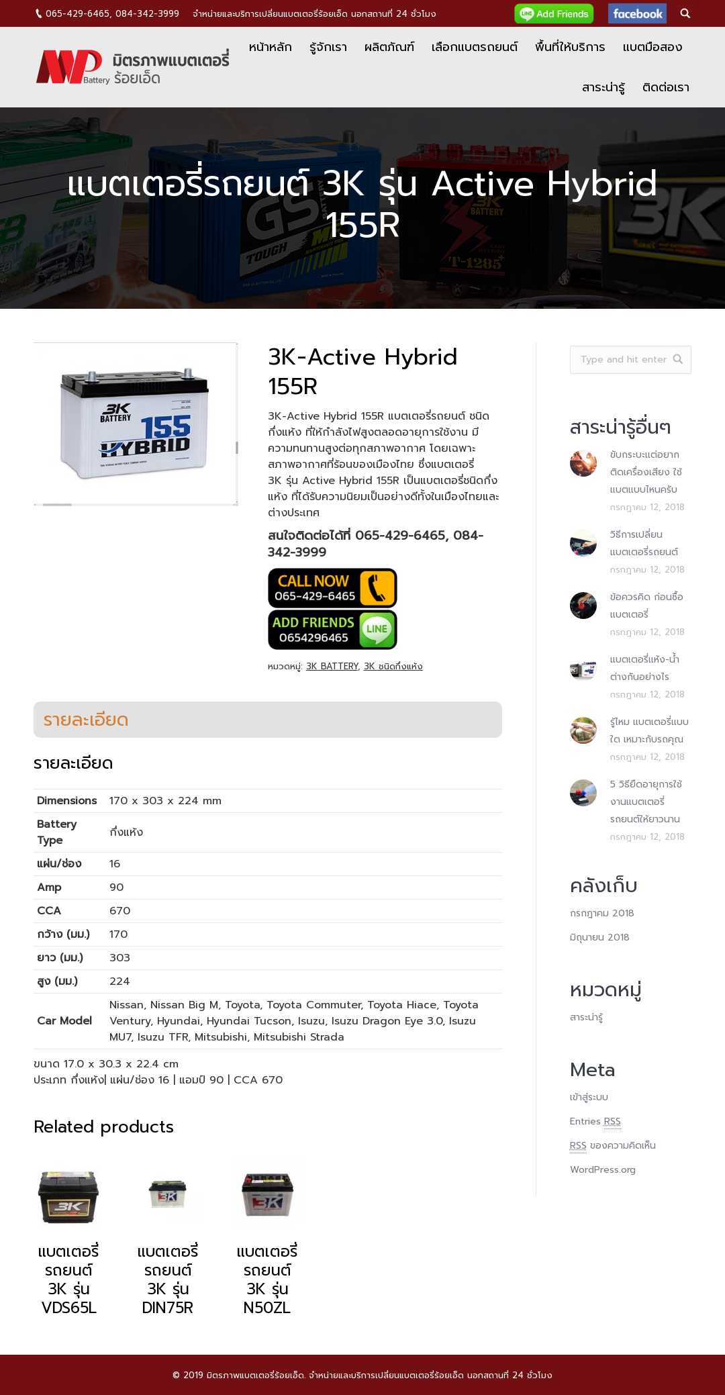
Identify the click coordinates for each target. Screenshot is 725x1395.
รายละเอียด (86, 719)
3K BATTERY (332, 666)
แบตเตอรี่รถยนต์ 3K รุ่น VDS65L (68, 1280)
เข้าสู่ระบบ (589, 1097)
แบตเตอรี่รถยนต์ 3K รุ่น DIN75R (168, 1280)
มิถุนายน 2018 (600, 937)
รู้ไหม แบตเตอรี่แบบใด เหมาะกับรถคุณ (649, 731)
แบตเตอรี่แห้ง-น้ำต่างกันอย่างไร (644, 668)
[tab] (86, 720)
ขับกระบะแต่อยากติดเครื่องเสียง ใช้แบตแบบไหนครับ (646, 472)
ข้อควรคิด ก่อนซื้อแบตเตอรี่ (646, 606)
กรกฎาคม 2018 (602, 913)
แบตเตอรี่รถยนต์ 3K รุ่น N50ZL (267, 1280)
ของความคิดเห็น (613, 1146)
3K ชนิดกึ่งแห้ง (393, 666)
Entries (595, 1121)
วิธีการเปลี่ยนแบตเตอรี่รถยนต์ (644, 543)
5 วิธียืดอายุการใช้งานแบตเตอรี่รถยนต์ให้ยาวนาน (646, 801)
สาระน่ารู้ (586, 1017)
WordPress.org (603, 1170)
